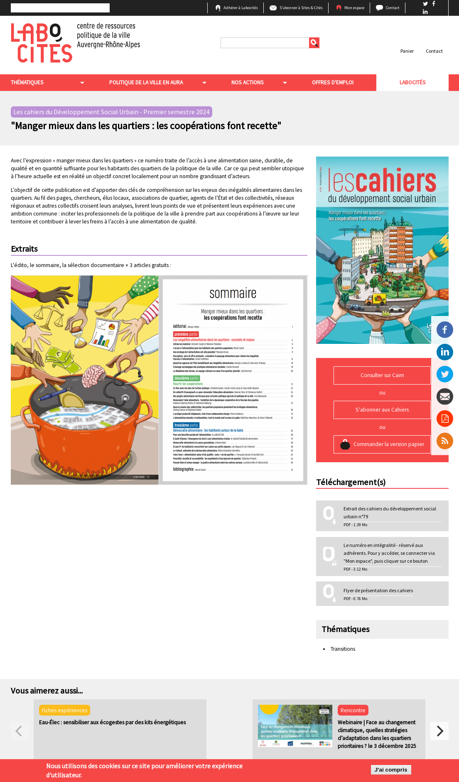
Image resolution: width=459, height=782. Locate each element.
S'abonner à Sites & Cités (301, 7)
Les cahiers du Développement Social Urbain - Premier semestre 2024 (111, 112)
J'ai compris (391, 771)
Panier (407, 51)
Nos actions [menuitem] (247, 82)
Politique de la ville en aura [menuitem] (146, 82)
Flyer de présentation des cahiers (378, 590)
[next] (439, 731)
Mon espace (354, 7)
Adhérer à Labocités (240, 7)
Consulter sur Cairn (382, 375)
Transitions (343, 648)
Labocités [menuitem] (413, 82)
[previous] (20, 731)
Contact (393, 7)
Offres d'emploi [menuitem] (332, 82)
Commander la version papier (388, 444)
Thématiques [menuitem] (27, 82)
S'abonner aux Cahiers (382, 409)
